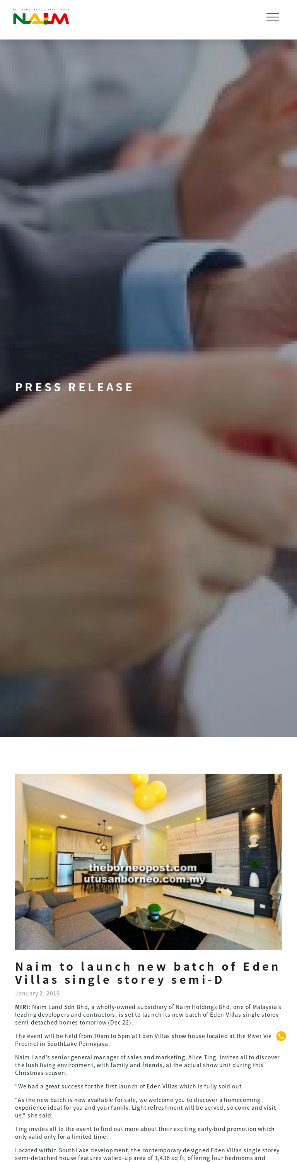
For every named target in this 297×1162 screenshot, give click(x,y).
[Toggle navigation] (273, 17)
